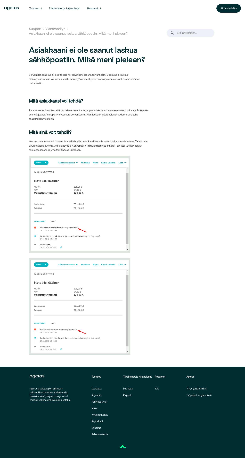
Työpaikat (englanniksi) (198, 395)
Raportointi (97, 421)
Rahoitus (96, 427)
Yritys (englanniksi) (196, 388)
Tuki (157, 388)
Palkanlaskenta (100, 434)
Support (35, 29)
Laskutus (96, 388)
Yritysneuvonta (100, 414)
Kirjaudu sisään (228, 8)
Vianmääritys (55, 29)
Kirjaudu (127, 395)
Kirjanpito (97, 395)
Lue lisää (128, 388)
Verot (94, 408)
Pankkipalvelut (99, 401)
